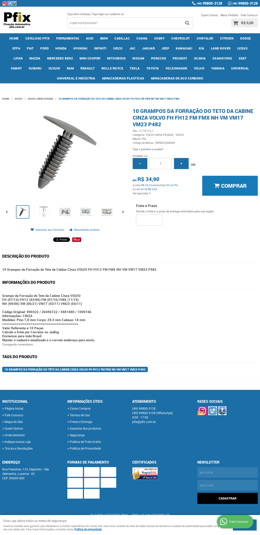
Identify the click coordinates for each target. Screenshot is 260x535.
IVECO (118, 48)
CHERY (159, 38)
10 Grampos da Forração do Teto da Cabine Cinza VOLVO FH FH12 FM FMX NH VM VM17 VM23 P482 (75, 369)
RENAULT (87, 68)
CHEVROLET (180, 38)
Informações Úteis (85, 401)
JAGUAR (148, 48)
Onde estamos (15, 435)
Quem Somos (209, 15)
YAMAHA (217, 68)
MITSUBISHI (116, 58)
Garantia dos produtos (85, 428)
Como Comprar (80, 408)
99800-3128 (209, 3)
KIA (201, 48)
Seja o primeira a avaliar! (148, 149)
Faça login (98, 14)
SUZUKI (54, 68)
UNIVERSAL (240, 68)
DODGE (245, 38)
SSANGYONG (222, 58)
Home (14, 38)
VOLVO (199, 68)
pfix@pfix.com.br (144, 422)
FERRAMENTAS (67, 38)
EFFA (16, 48)
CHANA (142, 38)
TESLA (135, 68)
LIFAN (18, 58)
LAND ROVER (221, 48)
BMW (104, 38)
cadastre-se (116, 14)
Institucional (15, 401)
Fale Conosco (249, 15)
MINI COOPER (90, 58)
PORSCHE (158, 58)
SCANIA (200, 58)
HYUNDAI (80, 48)
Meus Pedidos (229, 15)
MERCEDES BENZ (60, 58)
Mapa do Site (14, 422)
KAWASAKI (184, 48)
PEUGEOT (180, 58)
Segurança (77, 435)
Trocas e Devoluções (19, 448)
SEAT (242, 58)
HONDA (61, 48)
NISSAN (138, 58)
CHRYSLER (205, 38)
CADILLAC (122, 38)
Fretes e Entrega (81, 422)
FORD (44, 48)
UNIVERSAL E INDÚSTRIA (76, 78)
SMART (16, 68)
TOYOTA (152, 68)
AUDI (90, 38)
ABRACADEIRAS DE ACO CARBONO (177, 78)
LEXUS (242, 48)
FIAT (30, 48)
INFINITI (100, 48)
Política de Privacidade (85, 448)
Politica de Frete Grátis (85, 442)
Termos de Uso (80, 415)
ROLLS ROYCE (112, 68)
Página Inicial (14, 408)
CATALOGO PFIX (37, 38)
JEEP (165, 48)
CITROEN (227, 38)
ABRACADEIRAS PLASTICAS (123, 78)
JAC (132, 48)
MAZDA (34, 58)
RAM (70, 68)
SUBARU (35, 68)
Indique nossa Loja (18, 442)
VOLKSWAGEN (176, 68)
